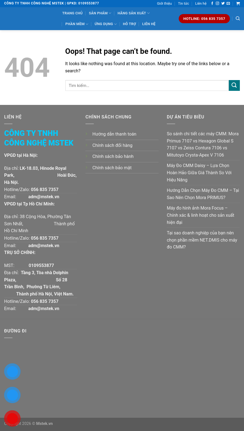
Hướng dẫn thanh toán (114, 134)
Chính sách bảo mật (112, 167)
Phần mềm (76, 24)
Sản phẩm (100, 13)
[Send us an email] (228, 4)
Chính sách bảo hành (113, 156)
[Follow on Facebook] (212, 4)
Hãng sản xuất (134, 13)
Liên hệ (201, 3)
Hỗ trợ (129, 24)
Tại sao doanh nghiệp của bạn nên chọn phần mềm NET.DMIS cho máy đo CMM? (202, 240)
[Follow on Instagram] (217, 4)
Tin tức (183, 3)
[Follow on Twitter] (223, 4)
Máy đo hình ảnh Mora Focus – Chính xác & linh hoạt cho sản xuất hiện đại (200, 215)
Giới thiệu (164, 3)
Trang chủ (72, 13)
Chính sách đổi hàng (112, 145)
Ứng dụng (106, 24)
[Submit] (234, 85)
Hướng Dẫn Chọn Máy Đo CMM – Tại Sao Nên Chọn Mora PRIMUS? (203, 194)
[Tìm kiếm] (238, 18)
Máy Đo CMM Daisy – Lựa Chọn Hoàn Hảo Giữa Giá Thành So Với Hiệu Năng (199, 172)
